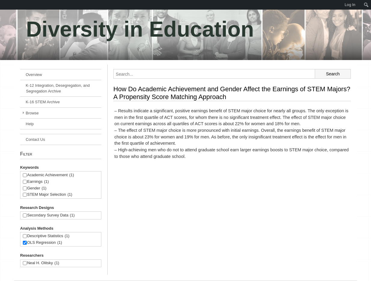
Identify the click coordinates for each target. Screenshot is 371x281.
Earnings (38, 182)
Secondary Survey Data (51, 215)
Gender (36, 188)
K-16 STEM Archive (43, 102)
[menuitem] (3, 5)
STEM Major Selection (49, 195)
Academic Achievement (50, 175)
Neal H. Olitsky (43, 263)
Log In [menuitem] (350, 4)
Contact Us (35, 139)
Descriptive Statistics (48, 236)
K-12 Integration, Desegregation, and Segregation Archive (58, 88)
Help (30, 124)
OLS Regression (44, 243)
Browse (32, 113)
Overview (34, 74)
